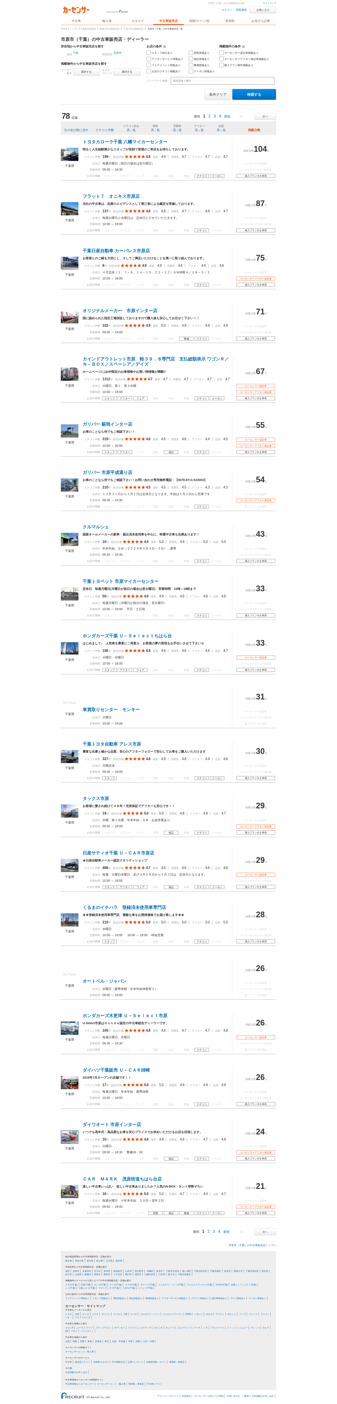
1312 (106, 379)
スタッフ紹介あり (160, 52)
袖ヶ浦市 (186, 1271)
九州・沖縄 (148, 1341)
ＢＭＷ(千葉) (222, 1284)
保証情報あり (199, 59)
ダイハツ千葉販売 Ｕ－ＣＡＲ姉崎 (116, 1070)
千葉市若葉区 (184, 1274)
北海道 (98, 1341)
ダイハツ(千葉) (147, 1284)
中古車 (68, 1362)
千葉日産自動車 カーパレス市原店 (116, 250)
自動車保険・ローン (156, 1362)
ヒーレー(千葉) (145, 1288)
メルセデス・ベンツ (150, 1314)
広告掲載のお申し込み (76, 1372)
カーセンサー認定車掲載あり (239, 52)
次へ (265, 116)
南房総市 (117, 1271)
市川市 (97, 1271)
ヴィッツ (255, 1328)
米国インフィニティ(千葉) (244, 1284)
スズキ (95, 1314)
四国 (138, 1341)
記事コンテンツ (135, 1362)
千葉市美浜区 (252, 1271)
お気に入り (263, 9)
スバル (116, 1314)
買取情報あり (199, 52)
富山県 (99, 1261)
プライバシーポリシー (168, 1396)
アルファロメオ (82, 1317)
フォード (253, 1314)
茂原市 (76, 1271)
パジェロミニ (87, 1331)
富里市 (227, 1271)
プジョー (265, 1314)
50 (104, 596)
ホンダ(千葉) (100, 1284)
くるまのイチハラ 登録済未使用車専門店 (124, 907)
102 (105, 325)
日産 (77, 1314)
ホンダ (85, 1314)
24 (260, 1131)
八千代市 (117, 1274)
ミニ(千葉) (70, 1288)
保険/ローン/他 (199, 21)
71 (260, 311)
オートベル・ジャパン (105, 981)
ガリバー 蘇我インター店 (107, 424)
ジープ (242, 1314)
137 (105, 211)
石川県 (109, 1261)
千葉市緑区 (215, 1271)
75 (260, 257)
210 (105, 487)
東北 (107, 1341)
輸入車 (107, 21)
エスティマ (145, 1328)
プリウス (132, 1328)
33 (260, 588)
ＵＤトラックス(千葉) (109, 1288)
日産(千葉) (86, 1284)
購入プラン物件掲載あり (236, 65)
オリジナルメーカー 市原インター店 (120, 310)
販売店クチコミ (82, 1362)
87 (260, 203)
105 (105, 1030)
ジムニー (243, 1328)
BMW (188, 1314)
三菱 (125, 1314)
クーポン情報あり (202, 71)
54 (260, 479)
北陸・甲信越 (118, 1341)
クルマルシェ (96, 526)
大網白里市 (149, 1274)
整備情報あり (199, 65)
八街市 (161, 1274)
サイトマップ (269, 3)
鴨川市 (128, 1274)
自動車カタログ (101, 1362)
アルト (74, 1331)
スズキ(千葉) (131, 1284)
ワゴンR (69, 1328)
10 (104, 542)
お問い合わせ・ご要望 (238, 1396)
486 (105, 868)
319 (105, 439)
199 (105, 157)
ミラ (205, 1328)
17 (104, 1085)
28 (260, 914)
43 (260, 534)
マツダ (133, 1314)
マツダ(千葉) (115, 1284)
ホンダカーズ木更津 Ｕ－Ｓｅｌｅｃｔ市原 (125, 1015)
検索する (254, 94)
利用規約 (186, 1396)
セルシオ (158, 1328)
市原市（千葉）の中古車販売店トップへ (252, 1245)
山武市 (128, 1271)
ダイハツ (105, 1314)
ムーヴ (79, 1328)
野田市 (107, 1274)
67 (260, 371)
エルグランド (184, 1328)
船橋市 (88, 1274)
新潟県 (90, 1261)
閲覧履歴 (241, 9)
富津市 (159, 1271)
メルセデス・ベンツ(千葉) (171, 1284)
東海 (89, 1341)
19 (104, 813)
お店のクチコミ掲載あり (164, 71)
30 (260, 751)
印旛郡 (150, 1271)
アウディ (220, 1314)
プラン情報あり (237, 1298)
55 (260, 425)
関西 (82, 1341)
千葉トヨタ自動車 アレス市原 (112, 744)
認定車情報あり (219, 1298)
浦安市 (138, 1274)
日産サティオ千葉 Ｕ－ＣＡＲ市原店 (118, 853)
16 (104, 1194)
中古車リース (153, 1384)
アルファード (217, 1328)
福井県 (119, 1261)
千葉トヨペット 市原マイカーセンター (121, 581)
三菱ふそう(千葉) (86, 1288)
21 (260, 1186)
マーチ (197, 1328)
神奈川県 (79, 1261)
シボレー (198, 1314)
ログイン (227, 9)
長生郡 (265, 1271)
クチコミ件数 (105, 130)
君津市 (107, 1271)
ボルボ (209, 1314)
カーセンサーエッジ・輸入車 (79, 1351)
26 (260, 968)
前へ (242, 116)
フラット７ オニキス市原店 (111, 196)
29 (260, 805)
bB (66, 1331)
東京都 (68, 1261)
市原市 (117, 53)
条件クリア (218, 94)
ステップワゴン (103, 1328)
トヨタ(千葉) (71, 1284)
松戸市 (68, 1274)
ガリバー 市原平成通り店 (107, 472)
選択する (86, 71)
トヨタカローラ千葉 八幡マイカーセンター (125, 141)
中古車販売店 (168, 21)
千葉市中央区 (172, 1271)
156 (105, 650)
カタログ (138, 21)
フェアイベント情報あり (164, 65)
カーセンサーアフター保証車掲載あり (244, 59)
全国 (67, 1341)
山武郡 (78, 1274)
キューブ (170, 1328)
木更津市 (86, 1271)
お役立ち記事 (261, 21)
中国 (130, 1341)
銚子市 (171, 1274)
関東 (75, 1341)
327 (105, 759)
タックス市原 (96, 798)
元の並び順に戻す (76, 130)
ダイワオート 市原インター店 (112, 1124)
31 (260, 696)
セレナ (266, 1328)
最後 (227, 116)
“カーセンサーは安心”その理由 (209, 1396)
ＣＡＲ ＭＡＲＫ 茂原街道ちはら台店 (122, 1179)
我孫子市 (238, 1271)
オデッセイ (119, 1328)
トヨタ (68, 1314)
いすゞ (68, 1317)
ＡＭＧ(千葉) (129, 1288)
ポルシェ (231, 1314)
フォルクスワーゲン (173, 1314)
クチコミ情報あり (200, 1298)
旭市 (67, 1271)
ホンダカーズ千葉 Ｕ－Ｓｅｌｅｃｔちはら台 (127, 635)
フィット (231, 1328)
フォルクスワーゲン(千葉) (199, 1284)
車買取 (230, 21)
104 (260, 148)
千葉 (75, 53)
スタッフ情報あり (101, 1298)
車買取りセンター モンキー (111, 709)
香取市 (97, 1274)
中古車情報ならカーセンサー (79, 1384)
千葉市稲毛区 (200, 1271)
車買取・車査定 (177, 1362)
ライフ (89, 1328)
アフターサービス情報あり (165, 59)
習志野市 (139, 1271)
